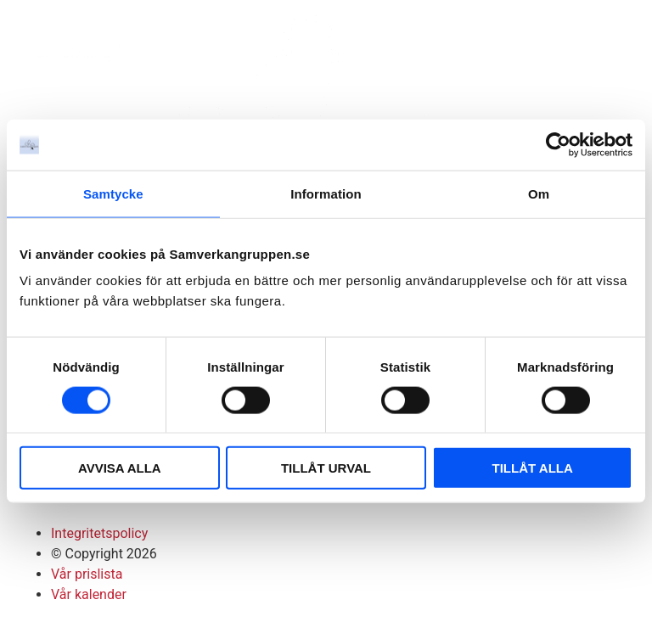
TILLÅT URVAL (326, 468)
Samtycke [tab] (113, 193)
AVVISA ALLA (119, 468)
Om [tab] (538, 193)
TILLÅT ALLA (532, 468)
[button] (618, 41)
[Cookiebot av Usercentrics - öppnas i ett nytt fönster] (558, 144)
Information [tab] (326, 193)
